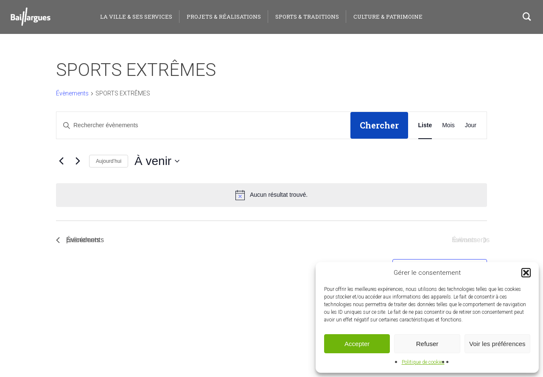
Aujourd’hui (108, 161)
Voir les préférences (497, 343)
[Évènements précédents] (61, 161)
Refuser (427, 343)
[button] (526, 272)
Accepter (356, 343)
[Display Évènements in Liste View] (425, 125)
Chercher (379, 125)
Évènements (72, 93)
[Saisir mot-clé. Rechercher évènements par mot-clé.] (203, 125)
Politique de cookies (423, 362)
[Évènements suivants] (78, 161)
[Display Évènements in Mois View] (448, 125)
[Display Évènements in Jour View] (470, 125)
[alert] (271, 195)
